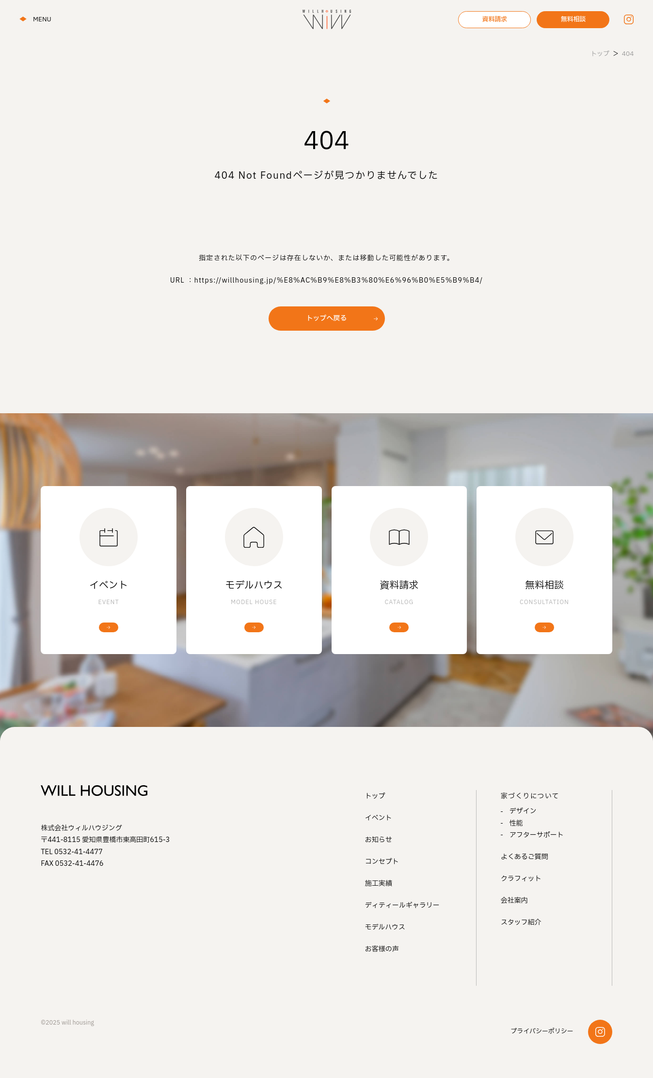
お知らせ (378, 840)
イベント (378, 818)
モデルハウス (385, 927)
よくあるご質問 (524, 857)
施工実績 (378, 883)
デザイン (523, 811)
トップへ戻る (326, 318)
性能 (516, 823)
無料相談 (573, 19)
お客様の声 (382, 949)
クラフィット (521, 879)
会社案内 (514, 900)
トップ (375, 796)
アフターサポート (537, 835)
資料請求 (494, 19)
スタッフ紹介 (521, 922)
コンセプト (382, 862)
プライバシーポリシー (541, 1031)
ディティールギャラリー (402, 905)
